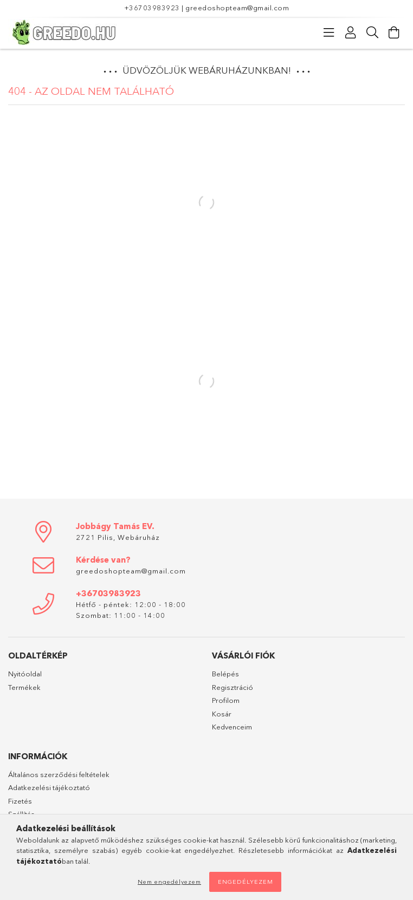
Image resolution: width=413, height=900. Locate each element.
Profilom (226, 700)
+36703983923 (152, 7)
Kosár (221, 713)
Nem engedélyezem (169, 881)
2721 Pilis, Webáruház (118, 537)
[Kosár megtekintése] (394, 32)
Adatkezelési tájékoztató (49, 787)
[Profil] (351, 32)
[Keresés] (372, 32)
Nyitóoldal (25, 673)
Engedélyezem (245, 881)
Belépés (225, 673)
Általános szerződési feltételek (58, 774)
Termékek (24, 687)
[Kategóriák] (329, 32)
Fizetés (20, 801)
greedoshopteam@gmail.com (237, 7)
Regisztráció (232, 687)
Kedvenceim (232, 726)
